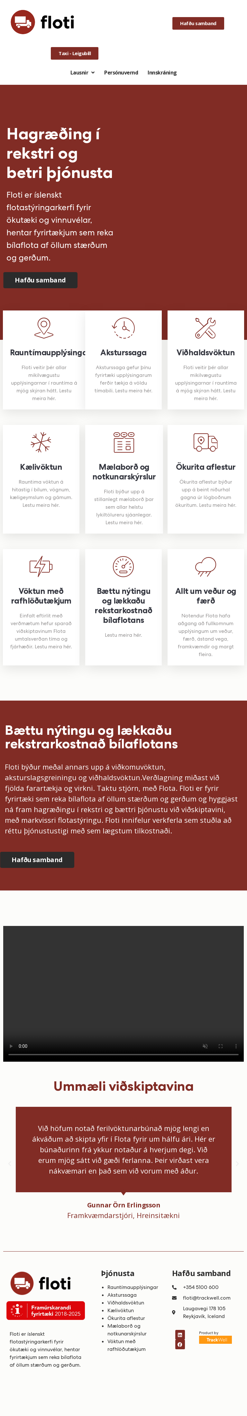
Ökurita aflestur (206, 467)
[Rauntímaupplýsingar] (43, 328)
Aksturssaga (123, 352)
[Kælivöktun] (41, 442)
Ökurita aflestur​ (126, 1318)
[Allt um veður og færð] (205, 566)
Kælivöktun (41, 467)
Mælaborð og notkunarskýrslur (124, 471)
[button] (9, 1164)
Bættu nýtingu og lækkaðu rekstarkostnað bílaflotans (123, 605)
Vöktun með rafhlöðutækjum (41, 595)
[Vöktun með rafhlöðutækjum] (41, 566)
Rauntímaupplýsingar (50, 352)
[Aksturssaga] (123, 328)
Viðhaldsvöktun (206, 352)
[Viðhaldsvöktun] (205, 328)
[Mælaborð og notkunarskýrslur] (124, 442)
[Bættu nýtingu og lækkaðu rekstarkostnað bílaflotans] (123, 566)
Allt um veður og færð (205, 595)
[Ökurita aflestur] (205, 442)
